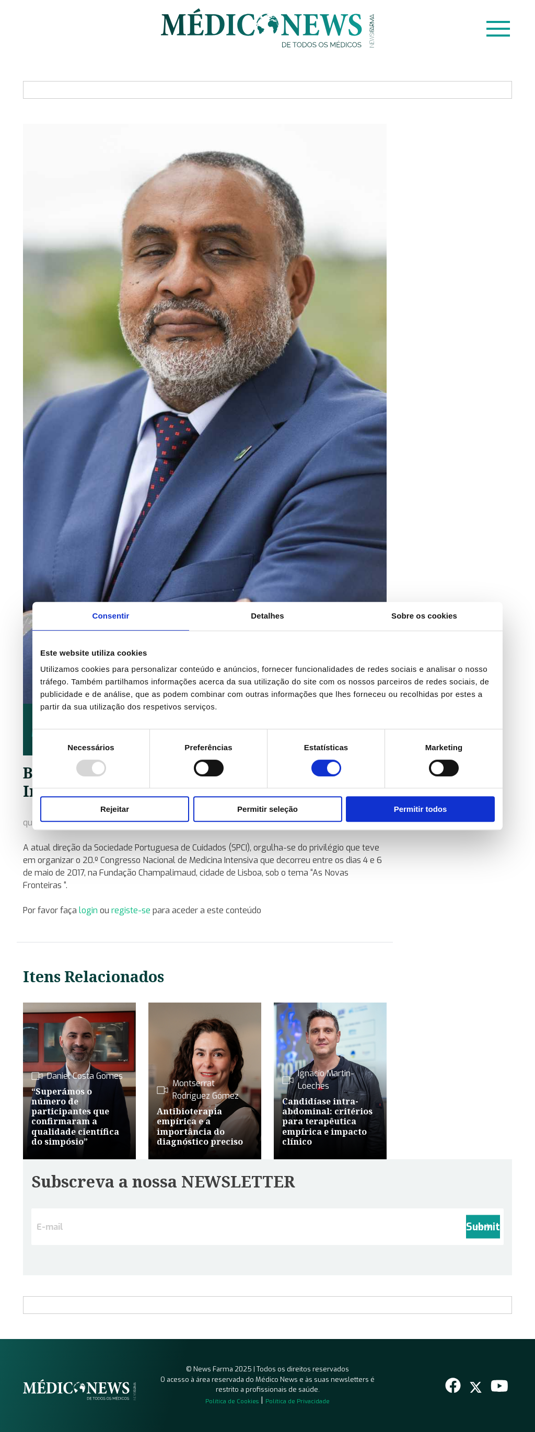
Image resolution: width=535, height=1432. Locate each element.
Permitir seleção (267, 809)
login (88, 910)
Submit (483, 1226)
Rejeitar (114, 809)
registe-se (130, 910)
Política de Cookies (232, 1401)
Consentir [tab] (111, 615)
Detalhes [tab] (267, 615)
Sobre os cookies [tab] (424, 615)
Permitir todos (420, 809)
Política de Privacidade (297, 1401)
